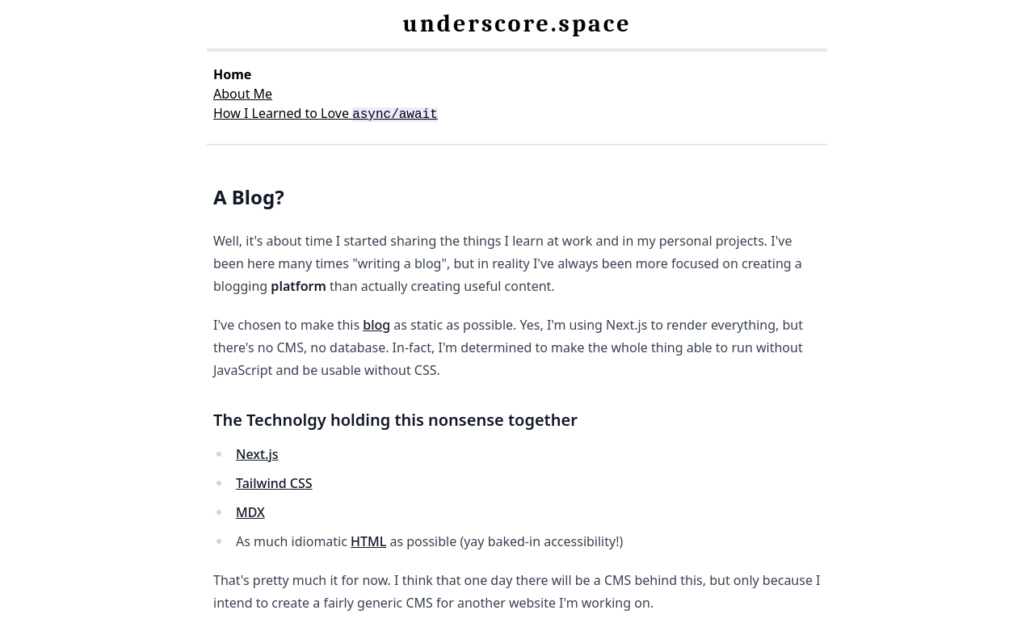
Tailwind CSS (274, 483)
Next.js (257, 454)
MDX (250, 512)
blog (376, 325)
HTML (368, 541)
